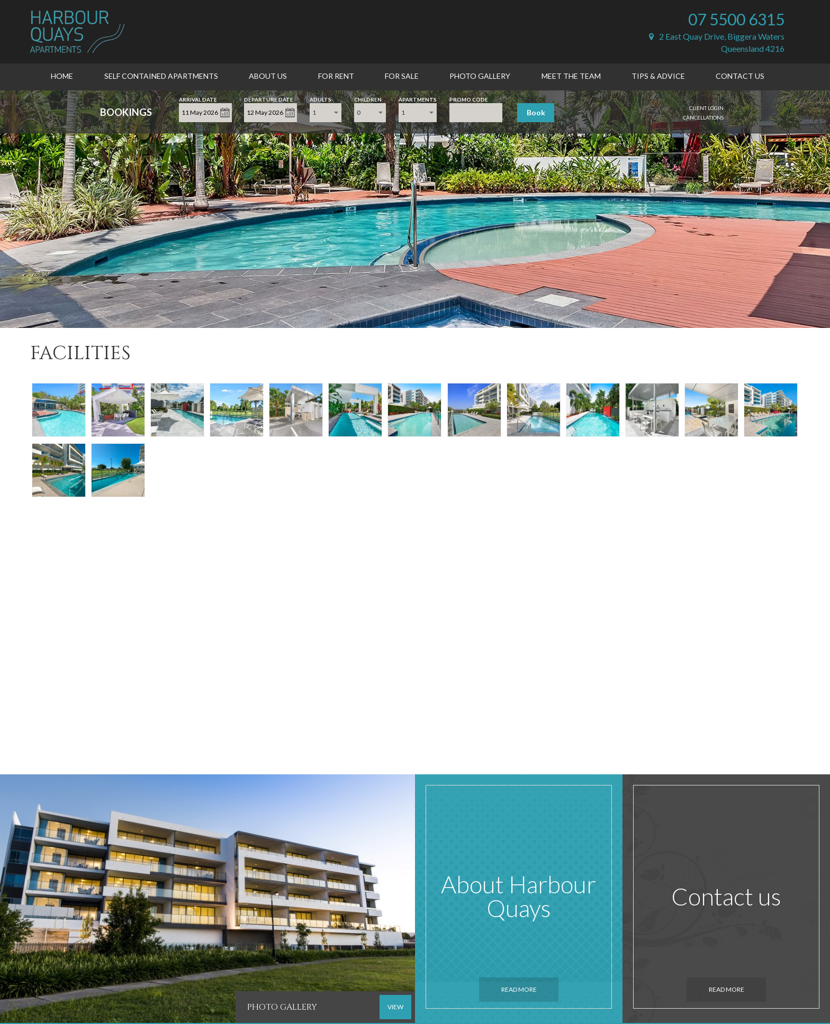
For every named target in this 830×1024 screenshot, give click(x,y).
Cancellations (703, 117)
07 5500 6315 (736, 19)
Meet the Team (571, 75)
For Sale (402, 75)
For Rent (336, 75)
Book (536, 112)
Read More (519, 989)
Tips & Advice (658, 75)
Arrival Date (198, 98)
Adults (320, 98)
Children (368, 98)
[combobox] (325, 112)
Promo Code (468, 98)
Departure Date (268, 98)
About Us (268, 75)
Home (62, 75)
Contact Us (740, 75)
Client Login (706, 108)
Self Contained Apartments (161, 75)
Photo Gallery (479, 75)
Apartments (418, 98)
